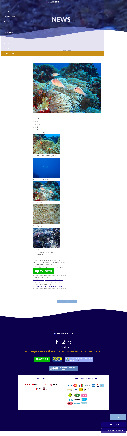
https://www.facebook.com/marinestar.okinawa (47, 286)
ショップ (10, 27)
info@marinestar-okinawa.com (45, 356)
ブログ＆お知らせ (12, 21)
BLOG (70, 305)
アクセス (10, 37)
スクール (10, 11)
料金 (9, 16)
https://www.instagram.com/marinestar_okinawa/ (48, 280)
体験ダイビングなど (13, 5)
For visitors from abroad (115, 431)
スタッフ (10, 32)
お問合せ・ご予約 (13, 43)
